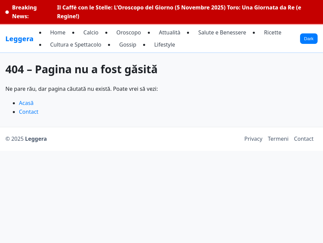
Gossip (127, 44)
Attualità (170, 32)
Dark (309, 38)
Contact (28, 111)
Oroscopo (128, 32)
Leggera (19, 38)
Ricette (272, 32)
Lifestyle (164, 44)
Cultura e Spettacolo (76, 44)
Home (58, 32)
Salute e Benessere (222, 32)
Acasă (26, 103)
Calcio (91, 32)
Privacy (253, 138)
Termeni (278, 138)
